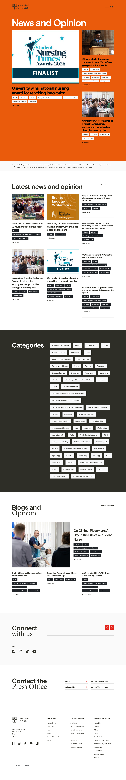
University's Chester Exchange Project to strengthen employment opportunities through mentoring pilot (97, 125)
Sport (108, 455)
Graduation (95, 77)
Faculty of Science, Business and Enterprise (67, 407)
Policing (55, 449)
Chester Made (95, 69)
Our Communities (76, 744)
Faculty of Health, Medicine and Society (49, 98)
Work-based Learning (59, 476)
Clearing (88, 366)
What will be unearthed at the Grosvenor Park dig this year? (27, 225)
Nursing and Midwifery (19, 101)
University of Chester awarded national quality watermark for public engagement (63, 226)
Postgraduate (105, 81)
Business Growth (83, 359)
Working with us (99, 754)
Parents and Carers (76, 730)
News (48, 730)
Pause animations (21, 765)
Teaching (70, 462)
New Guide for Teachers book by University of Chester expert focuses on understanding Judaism (97, 226)
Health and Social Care (70, 98)
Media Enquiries (76, 687)
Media (72, 435)
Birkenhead (24, 98)
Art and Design (91, 345)
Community (101, 366)
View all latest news (107, 185)
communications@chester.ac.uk (47, 165)
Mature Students (104, 269)
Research (95, 208)
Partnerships (98, 751)
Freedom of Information (101, 740)
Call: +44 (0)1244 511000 (102, 687)
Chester (32, 98)
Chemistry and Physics (60, 366)
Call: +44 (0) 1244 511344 (102, 681)
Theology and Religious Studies (93, 236)
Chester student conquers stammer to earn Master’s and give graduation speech (97, 62)
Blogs (95, 261)
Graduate (86, 77)
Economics (104, 373)
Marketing (87, 428)
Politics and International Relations (76, 449)
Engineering (102, 380)
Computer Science (58, 373)
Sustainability (56, 462)
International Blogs (97, 421)
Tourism (54, 469)
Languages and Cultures (60, 428)
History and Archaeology (20, 238)
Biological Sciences (58, 352)
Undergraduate (104, 134)
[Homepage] (20, 7)
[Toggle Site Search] (112, 7)
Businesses (74, 740)
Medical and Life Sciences (91, 81)
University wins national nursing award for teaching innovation (40, 90)
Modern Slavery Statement (102, 744)
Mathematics (102, 428)
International (106, 77)
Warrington (33, 101)
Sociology (96, 455)
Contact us (50, 726)
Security (96, 757)
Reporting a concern (77, 747)
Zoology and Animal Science (83, 476)
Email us (76, 681)
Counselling (75, 373)
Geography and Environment (98, 407)
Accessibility (98, 723)
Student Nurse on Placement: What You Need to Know (27, 574)
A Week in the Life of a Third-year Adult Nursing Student (96, 574)
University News (88, 138)
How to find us (51, 723)
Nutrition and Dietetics (82, 442)
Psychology (87, 208)
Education (94, 232)
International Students (78, 726)
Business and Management (61, 359)
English (54, 387)
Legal (96, 733)
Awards (15, 98)
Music (106, 435)
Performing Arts (101, 442)
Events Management (70, 387)
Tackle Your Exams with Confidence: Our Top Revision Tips (62, 574)
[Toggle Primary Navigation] (107, 7)
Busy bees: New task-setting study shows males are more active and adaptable (97, 198)
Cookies (96, 726)
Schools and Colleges (77, 733)
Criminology (89, 373)
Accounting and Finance (60, 345)
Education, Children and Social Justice (78, 380)
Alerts (49, 740)
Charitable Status (99, 737)
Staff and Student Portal (54, 737)
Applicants (74, 723)
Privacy (96, 730)
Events (49, 733)
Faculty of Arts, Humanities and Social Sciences (26, 234)
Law (76, 428)
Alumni (86, 69)
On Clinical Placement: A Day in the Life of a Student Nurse (97, 256)
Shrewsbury (83, 455)
